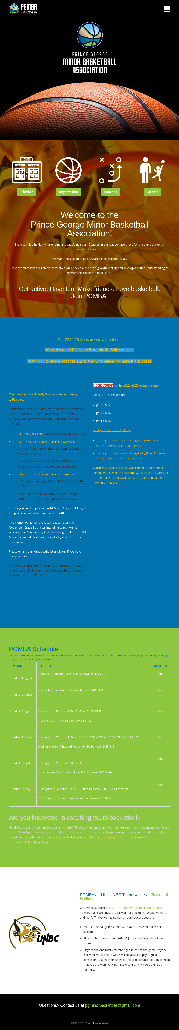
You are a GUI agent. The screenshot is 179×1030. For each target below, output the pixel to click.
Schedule (27, 192)
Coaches (110, 192)
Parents (152, 192)
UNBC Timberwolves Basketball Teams (137, 908)
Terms (95, 1023)
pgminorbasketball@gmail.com (112, 1005)
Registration (68, 192)
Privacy (89, 1023)
